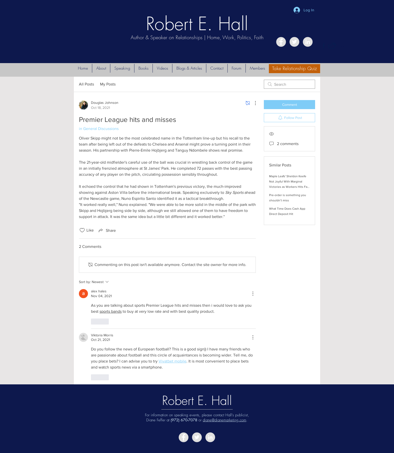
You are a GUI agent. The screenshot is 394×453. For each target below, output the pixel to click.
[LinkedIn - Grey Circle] (308, 42)
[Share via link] (107, 230)
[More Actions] (253, 103)
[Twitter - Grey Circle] (294, 42)
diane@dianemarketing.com (224, 420)
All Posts (86, 84)
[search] (289, 84)
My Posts (108, 84)
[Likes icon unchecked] (82, 230)
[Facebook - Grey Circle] (281, 42)
